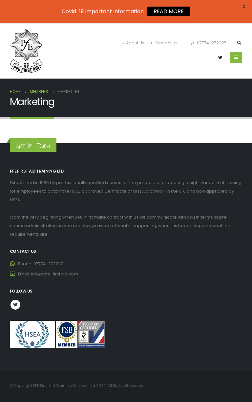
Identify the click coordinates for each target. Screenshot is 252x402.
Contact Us (164, 43)
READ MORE (169, 11)
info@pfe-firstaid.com (54, 274)
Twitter (15, 305)
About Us (133, 43)
